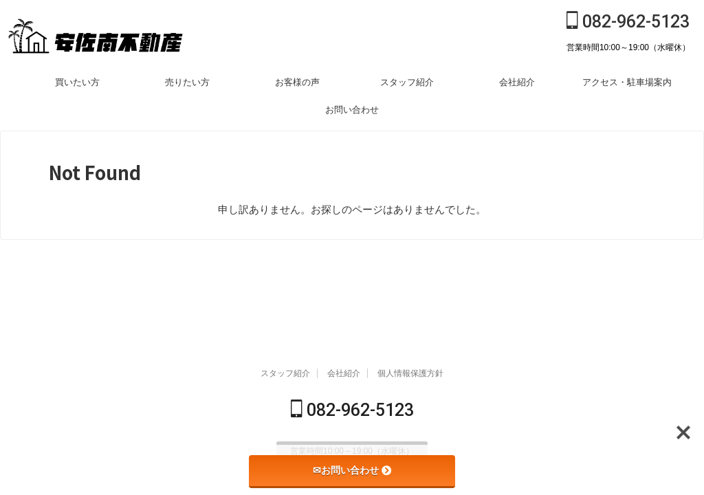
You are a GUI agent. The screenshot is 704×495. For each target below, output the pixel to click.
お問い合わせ (352, 109)
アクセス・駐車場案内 (627, 82)
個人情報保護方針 (410, 375)
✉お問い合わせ (352, 470)
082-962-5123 (628, 22)
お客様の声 (297, 82)
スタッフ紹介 (407, 82)
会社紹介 (517, 82)
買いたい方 (77, 82)
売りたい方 (187, 82)
